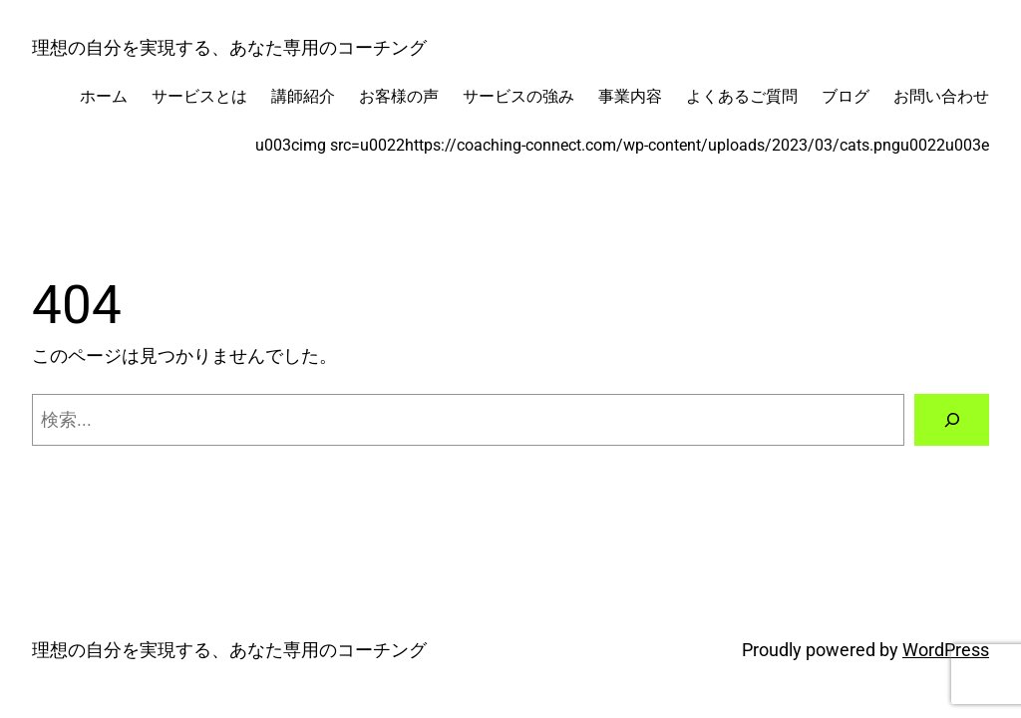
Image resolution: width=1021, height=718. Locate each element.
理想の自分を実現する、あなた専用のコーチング (229, 48)
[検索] (951, 419)
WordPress (945, 650)
